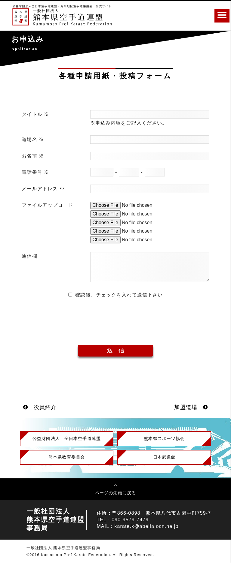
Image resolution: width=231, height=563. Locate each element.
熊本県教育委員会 (66, 457)
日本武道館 (164, 457)
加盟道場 (191, 407)
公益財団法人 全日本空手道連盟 (66, 438)
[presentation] (115, 317)
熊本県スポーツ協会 (164, 438)
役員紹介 (40, 407)
